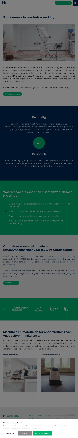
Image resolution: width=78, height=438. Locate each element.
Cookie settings (10, 433)
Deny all (25, 433)
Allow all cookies (42, 433)
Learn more (37, 428)
